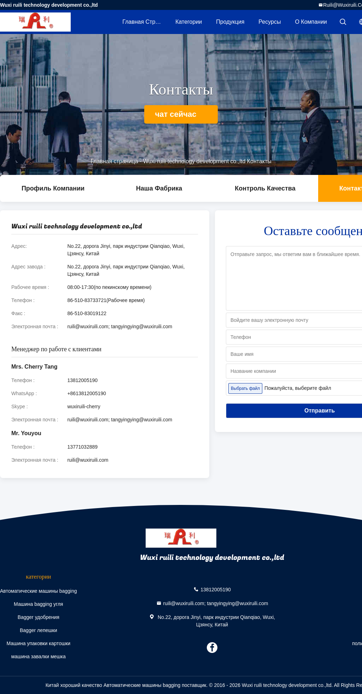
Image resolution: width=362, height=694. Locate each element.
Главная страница (145, 22)
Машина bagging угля (38, 604)
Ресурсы (269, 22)
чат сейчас (181, 114)
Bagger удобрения (38, 617)
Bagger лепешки (38, 630)
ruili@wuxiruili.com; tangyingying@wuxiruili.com (119, 326)
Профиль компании (53, 188)
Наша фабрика (159, 188)
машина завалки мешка (38, 656)
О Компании (311, 22)
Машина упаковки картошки (38, 643)
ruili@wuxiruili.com (87, 460)
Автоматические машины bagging (38, 591)
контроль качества (265, 188)
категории (188, 22)
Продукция (230, 22)
